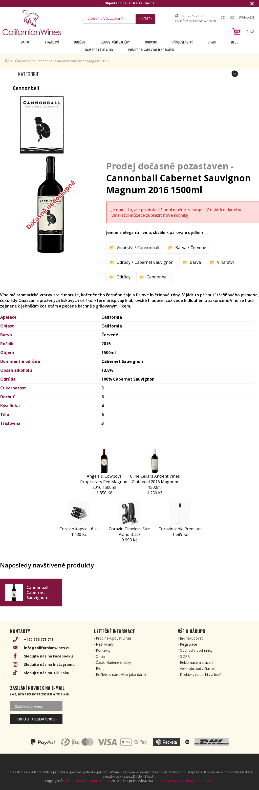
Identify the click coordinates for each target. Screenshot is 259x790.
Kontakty (103, 650)
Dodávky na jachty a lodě (200, 674)
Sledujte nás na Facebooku (48, 656)
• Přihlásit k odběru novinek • (36, 718)
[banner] (32, 22)
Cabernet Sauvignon (154, 262)
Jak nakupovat (191, 638)
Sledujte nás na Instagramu (49, 664)
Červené (198, 247)
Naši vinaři (104, 644)
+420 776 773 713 (192, 16)
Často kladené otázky (113, 662)
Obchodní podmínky (196, 650)
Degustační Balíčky (115, 42)
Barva (25, 42)
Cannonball (148, 247)
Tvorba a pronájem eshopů (174, 781)
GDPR (185, 656)
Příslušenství (182, 42)
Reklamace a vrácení (196, 662)
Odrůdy (79, 42)
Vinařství (52, 42)
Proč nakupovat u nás (114, 638)
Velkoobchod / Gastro (197, 668)
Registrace (188, 644)
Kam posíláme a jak (99, 49)
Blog (235, 42)
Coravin (151, 42)
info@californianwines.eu (198, 21)
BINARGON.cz (204, 781)
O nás (212, 42)
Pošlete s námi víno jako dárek (151, 49)
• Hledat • (145, 18)
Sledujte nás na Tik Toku (46, 672)
